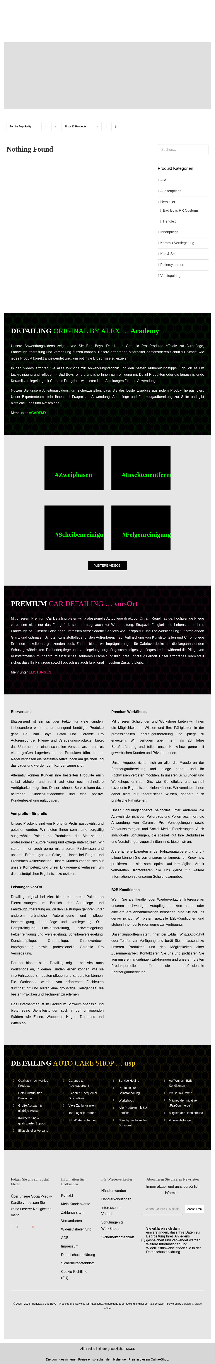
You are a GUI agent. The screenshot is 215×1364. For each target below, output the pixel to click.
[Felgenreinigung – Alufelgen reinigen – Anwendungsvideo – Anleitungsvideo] (141, 528)
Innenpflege (169, 232)
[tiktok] (38, 1227)
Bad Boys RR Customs (181, 210)
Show (75, 126)
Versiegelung (170, 276)
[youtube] (33, 1227)
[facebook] (11, 1227)
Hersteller (167, 202)
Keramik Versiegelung (177, 243)
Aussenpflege (170, 191)
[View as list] (116, 126)
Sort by (20, 126)
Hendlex (169, 221)
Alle (163, 180)
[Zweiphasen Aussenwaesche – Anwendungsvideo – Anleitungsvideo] (74, 468)
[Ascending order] (55, 126)
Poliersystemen (172, 265)
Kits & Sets (168, 254)
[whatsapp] (27, 1227)
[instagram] (17, 1227)
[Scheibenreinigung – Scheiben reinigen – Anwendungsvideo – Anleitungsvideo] (74, 528)
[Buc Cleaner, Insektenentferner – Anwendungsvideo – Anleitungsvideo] (141, 468)
